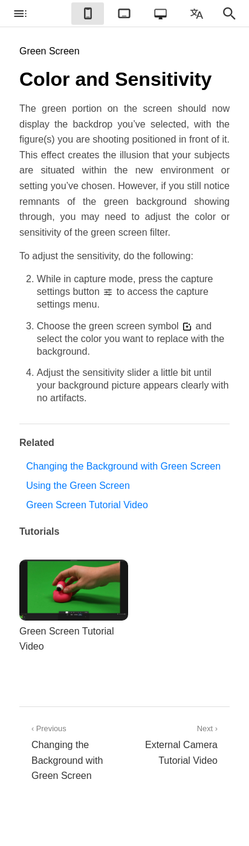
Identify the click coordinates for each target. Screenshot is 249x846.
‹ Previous (71, 754)
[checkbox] (20, 13)
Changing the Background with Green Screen (123, 466)
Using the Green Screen (78, 485)
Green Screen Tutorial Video (87, 505)
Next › (177, 746)
